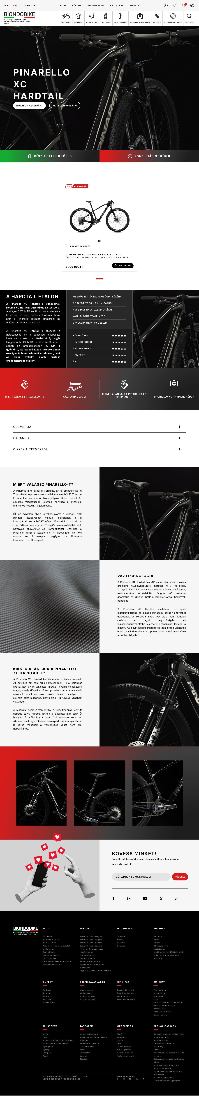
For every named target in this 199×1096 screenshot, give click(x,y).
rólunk (76, 5)
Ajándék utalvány (125, 1053)
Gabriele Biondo (87, 959)
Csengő (83, 1056)
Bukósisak (158, 997)
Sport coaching (161, 1041)
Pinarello (158, 937)
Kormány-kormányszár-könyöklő (58, 1041)
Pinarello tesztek (51, 940)
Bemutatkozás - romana (91, 946)
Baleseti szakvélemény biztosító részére (169, 1054)
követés (180, 877)
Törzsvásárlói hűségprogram (167, 1081)
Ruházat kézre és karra (164, 1006)
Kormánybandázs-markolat (55, 1044)
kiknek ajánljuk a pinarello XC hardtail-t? (124, 389)
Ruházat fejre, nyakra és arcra (168, 1003)
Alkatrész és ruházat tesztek (56, 946)
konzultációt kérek (149, 156)
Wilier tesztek (49, 943)
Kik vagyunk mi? (161, 946)
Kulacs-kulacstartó (89, 1035)
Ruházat (120, 940)
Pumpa (120, 1041)
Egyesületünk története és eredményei (92, 966)
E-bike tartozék (87, 1047)
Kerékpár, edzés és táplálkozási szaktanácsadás (169, 1036)
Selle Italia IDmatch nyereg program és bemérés (166, 1067)
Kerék (45, 1035)
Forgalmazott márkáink (90, 962)
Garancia (21, 438)
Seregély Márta (87, 956)
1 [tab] (99, 278)
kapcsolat (116, 5)
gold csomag (86, 993)
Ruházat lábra (160, 1009)
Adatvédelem (160, 949)
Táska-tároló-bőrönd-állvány (93, 1038)
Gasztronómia (49, 959)
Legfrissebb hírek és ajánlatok (57, 962)
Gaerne (157, 943)
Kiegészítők (48, 1003)
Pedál (45, 1056)
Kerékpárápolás (124, 1047)
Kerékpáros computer (90, 1044)
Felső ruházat (160, 990)
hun (15, 5)
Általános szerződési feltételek (168, 952)
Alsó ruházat (160, 993)
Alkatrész (121, 943)
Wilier (156, 940)
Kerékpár (121, 937)
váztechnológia (74, 389)
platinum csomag (88, 997)
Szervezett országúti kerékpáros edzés (169, 1061)
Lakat (119, 1044)
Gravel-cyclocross (125, 993)
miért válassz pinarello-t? (25, 389)
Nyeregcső (48, 1047)
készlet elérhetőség (50, 156)
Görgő (119, 1035)
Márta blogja (49, 949)
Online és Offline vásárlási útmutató (166, 957)
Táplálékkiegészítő (125, 1056)
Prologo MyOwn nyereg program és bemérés (168, 1073)
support (135, 5)
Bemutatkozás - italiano (91, 943)
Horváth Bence (87, 952)
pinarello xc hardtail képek (174, 389)
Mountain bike (123, 997)
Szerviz (157, 1050)
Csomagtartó (86, 1053)
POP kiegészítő (124, 1050)
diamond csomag (88, 1000)
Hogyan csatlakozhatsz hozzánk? (96, 971)
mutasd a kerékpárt (29, 105)
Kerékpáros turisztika (164, 1044)
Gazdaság (47, 937)
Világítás (84, 1041)
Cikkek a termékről (30, 449)
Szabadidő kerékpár (126, 1000)
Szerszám (121, 1038)
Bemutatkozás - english (91, 940)
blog (63, 5)
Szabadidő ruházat (162, 1012)
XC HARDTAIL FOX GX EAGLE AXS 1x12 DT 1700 (93, 254)
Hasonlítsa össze (79, 246)
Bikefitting (158, 1047)
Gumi (45, 1038)
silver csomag (86, 990)
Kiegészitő (122, 946)
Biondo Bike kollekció (164, 1078)
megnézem (122, 265)
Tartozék (47, 1000)
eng (6, 5)
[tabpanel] (99, 226)
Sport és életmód (51, 956)
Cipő (156, 1000)
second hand (96, 5)
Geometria (22, 427)
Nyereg (46, 1050)
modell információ (65, 105)
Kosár (82, 1050)
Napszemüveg (160, 1015)
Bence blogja (49, 952)
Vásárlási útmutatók (52, 965)
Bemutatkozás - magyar (91, 937)
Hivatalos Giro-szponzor (91, 949)
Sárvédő (84, 1059)
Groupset (47, 1053)
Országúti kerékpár (126, 990)
